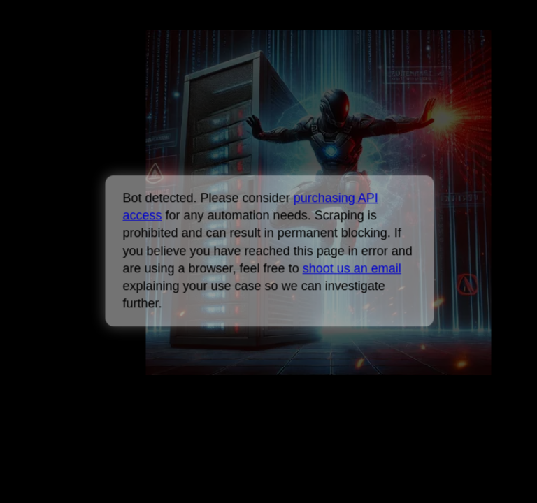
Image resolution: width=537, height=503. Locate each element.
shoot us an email (351, 268)
